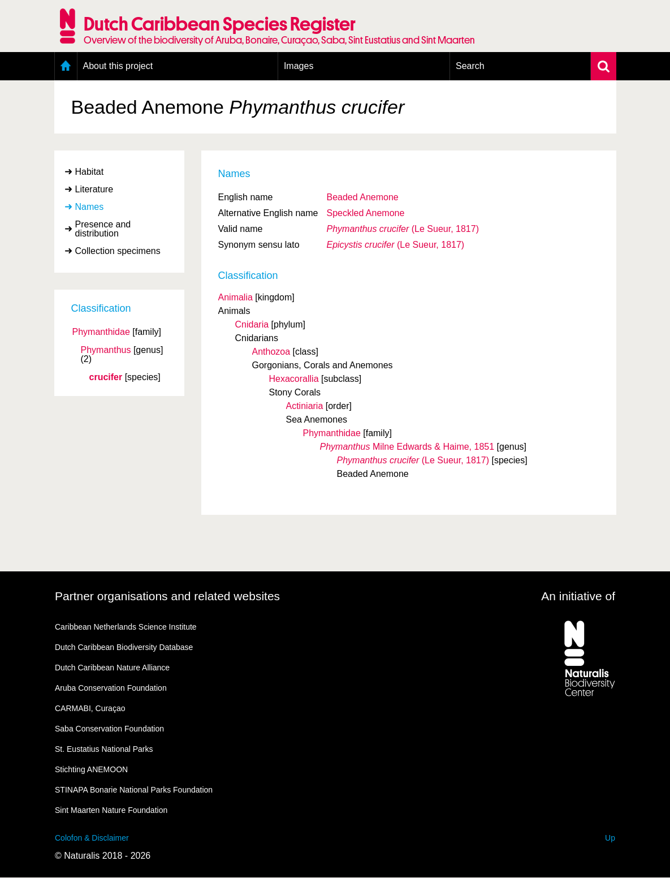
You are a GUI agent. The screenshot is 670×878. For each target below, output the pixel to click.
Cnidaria (252, 324)
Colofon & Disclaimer (92, 837)
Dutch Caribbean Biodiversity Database (124, 647)
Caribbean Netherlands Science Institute (126, 626)
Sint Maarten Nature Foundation (111, 810)
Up (610, 837)
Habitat (89, 172)
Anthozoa (271, 351)
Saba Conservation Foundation (109, 728)
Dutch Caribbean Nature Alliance (112, 667)
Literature (94, 189)
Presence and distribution (103, 229)
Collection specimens (118, 251)
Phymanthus (106, 350)
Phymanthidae (101, 332)
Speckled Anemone (365, 213)
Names (89, 207)
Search (470, 66)
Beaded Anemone (362, 197)
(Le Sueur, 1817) (402, 229)
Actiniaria (304, 406)
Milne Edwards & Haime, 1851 (407, 446)
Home (66, 66)
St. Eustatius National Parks (104, 749)
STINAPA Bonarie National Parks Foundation (134, 789)
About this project (118, 66)
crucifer (106, 377)
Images (298, 66)
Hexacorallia (294, 379)
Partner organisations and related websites (167, 595)
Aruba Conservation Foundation (111, 687)
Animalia (235, 297)
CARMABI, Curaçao (90, 708)
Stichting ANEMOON (91, 769)
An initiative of (578, 595)
